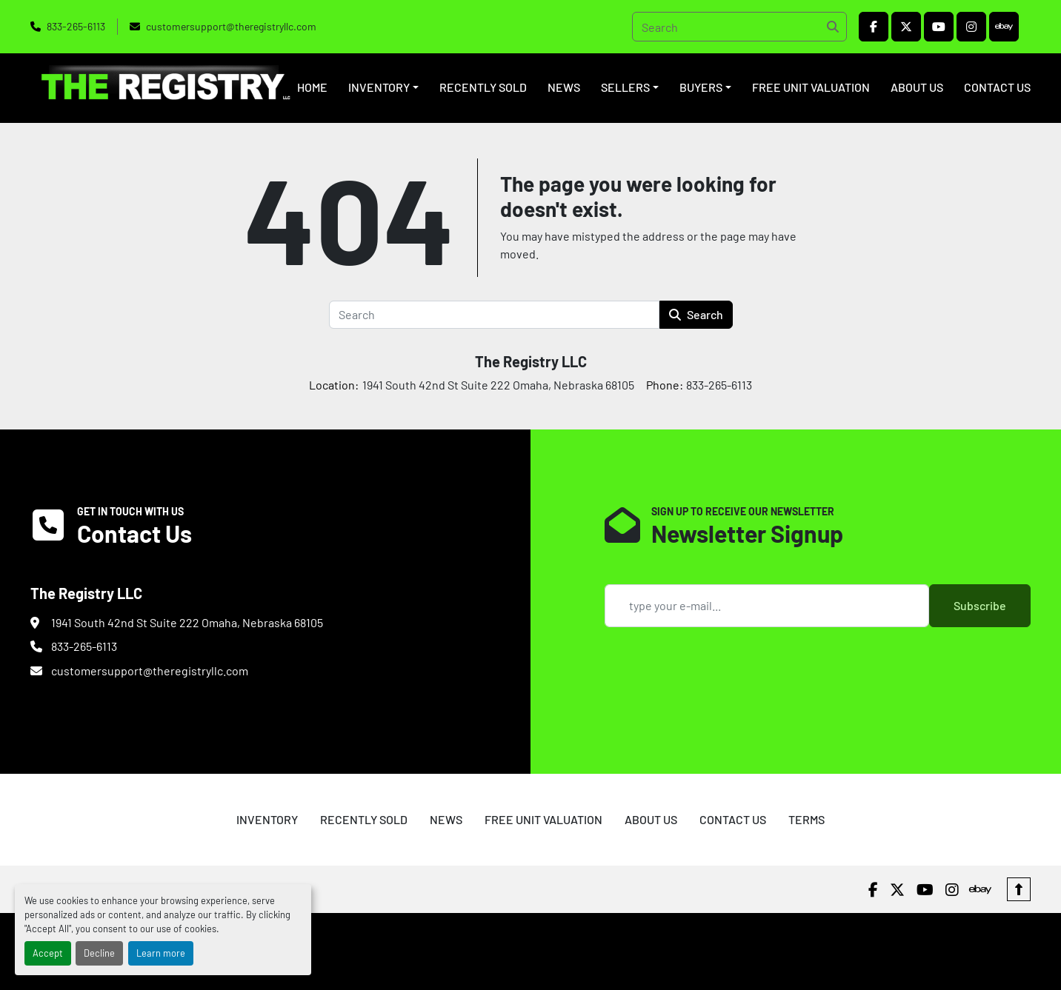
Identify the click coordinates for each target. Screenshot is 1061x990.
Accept (48, 953)
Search (696, 314)
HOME (312, 87)
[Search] (739, 26)
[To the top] (1019, 889)
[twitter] (906, 26)
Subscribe (980, 605)
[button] (383, 87)
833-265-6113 (76, 26)
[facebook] (873, 26)
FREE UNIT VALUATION (811, 87)
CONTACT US (997, 87)
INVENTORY (379, 87)
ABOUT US (917, 87)
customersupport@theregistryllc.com (231, 26)
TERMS (806, 819)
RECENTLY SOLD (483, 87)
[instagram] (971, 26)
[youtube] (939, 26)
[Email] (767, 605)
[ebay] (1004, 26)
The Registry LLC (531, 361)
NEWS (564, 87)
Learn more (160, 953)
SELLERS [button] (625, 87)
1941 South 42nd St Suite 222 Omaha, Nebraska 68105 (187, 622)
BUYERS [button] (700, 87)
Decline (99, 953)
